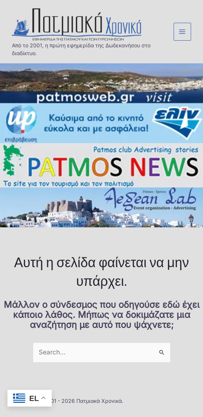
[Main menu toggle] (182, 32)
